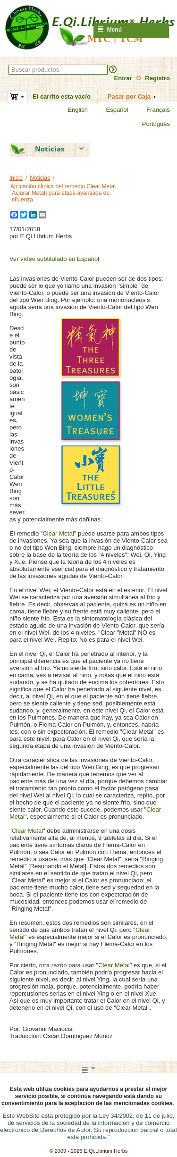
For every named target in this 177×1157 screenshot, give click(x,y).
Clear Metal (58, 533)
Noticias (40, 178)
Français (152, 110)
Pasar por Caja (129, 96)
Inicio (16, 178)
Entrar (123, 78)
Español (111, 110)
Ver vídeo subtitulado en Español (54, 258)
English (72, 110)
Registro (157, 78)
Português (150, 124)
